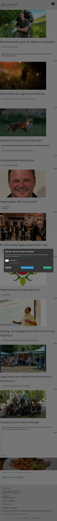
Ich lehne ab (8, 267)
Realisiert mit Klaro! (47, 270)
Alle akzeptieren (47, 267)
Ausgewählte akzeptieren (27, 267)
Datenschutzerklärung (25, 256)
